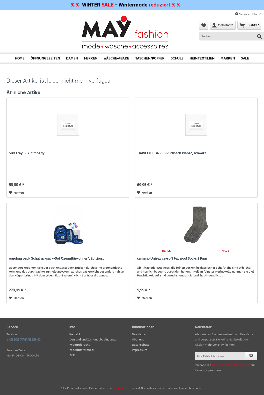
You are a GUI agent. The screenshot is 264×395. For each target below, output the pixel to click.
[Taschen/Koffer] (150, 58)
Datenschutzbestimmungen (231, 365)
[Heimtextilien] (202, 58)
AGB (72, 355)
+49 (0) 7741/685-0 (23, 339)
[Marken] (228, 58)
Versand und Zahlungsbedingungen (93, 339)
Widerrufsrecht (79, 344)
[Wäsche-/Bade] (116, 58)
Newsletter (139, 334)
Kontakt (74, 334)
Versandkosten (121, 388)
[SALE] (245, 58)
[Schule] (177, 58)
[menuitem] (231, 38)
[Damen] (72, 58)
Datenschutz (140, 344)
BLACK (166, 250)
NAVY (225, 250)
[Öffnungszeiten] (45, 58)
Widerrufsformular (81, 350)
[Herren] (90, 58)
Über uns (138, 339)
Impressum (139, 350)
